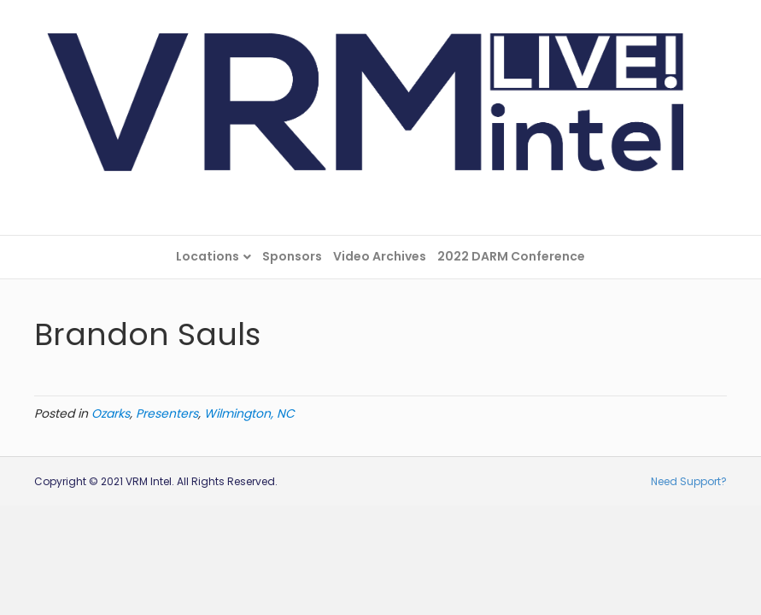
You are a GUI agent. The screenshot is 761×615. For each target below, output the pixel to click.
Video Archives (379, 256)
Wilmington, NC (249, 413)
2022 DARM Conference (511, 256)
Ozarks (110, 413)
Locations (207, 256)
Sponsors (292, 256)
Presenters (167, 413)
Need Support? (689, 481)
